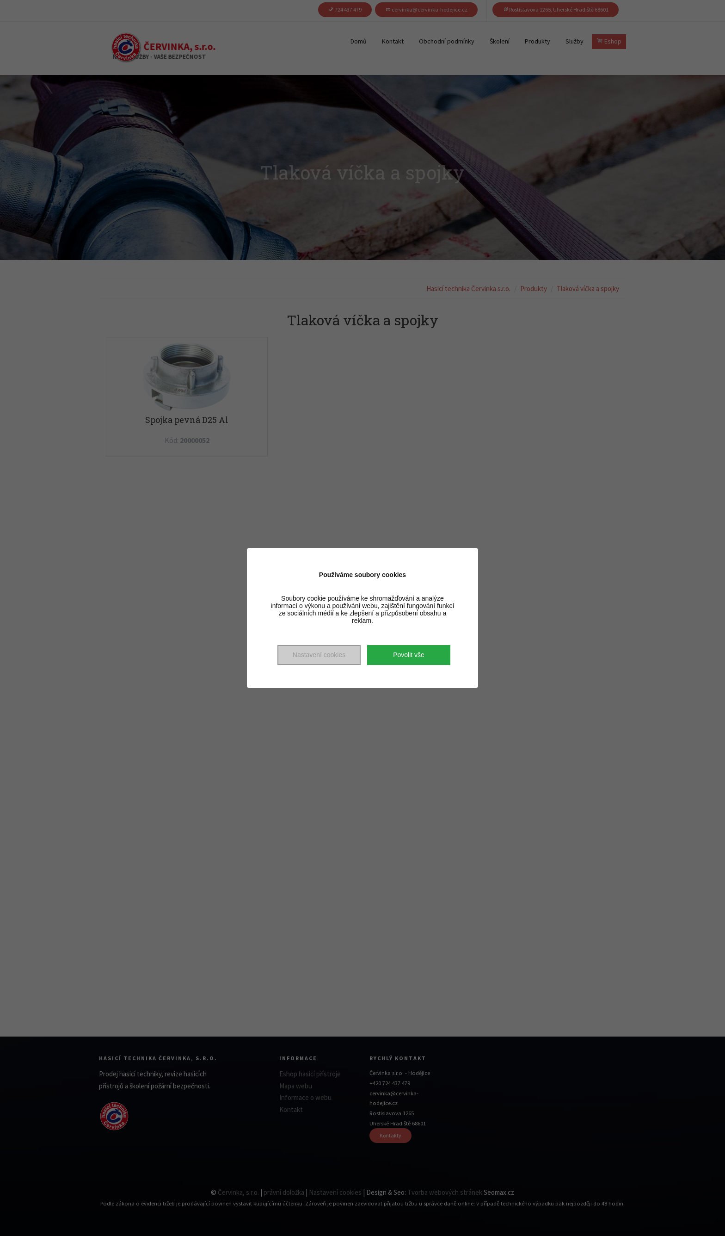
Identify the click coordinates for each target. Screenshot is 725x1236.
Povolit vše (408, 654)
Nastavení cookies (319, 654)
